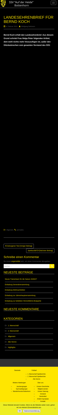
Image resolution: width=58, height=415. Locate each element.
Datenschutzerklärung (31, 411)
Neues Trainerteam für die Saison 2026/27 (21, 279)
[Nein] (55, 408)
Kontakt (42, 401)
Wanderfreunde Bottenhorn (21, 391)
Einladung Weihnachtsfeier (15, 290)
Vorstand (43, 394)
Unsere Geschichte (43, 386)
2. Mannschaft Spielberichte (37, 376)
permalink (20, 230)
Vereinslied (42, 396)
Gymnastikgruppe (21, 389)
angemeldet (15, 261)
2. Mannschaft (13, 331)
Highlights (11, 347)
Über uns (40, 383)
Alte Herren (12, 342)
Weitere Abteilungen (19, 383)
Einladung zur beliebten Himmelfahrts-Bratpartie (23, 301)
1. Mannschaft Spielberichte (37, 374)
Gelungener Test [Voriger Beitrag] (18, 246)
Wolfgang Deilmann (28, 26)
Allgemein (9, 230)
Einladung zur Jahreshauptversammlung (20, 295)
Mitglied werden (43, 389)
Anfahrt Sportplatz (43, 399)
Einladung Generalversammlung (17, 285)
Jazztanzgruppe (22, 386)
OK (20, 411)
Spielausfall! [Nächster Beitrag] (40, 251)
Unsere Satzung (43, 391)
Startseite (17, 370)
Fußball (34, 370)
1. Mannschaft (13, 325)
